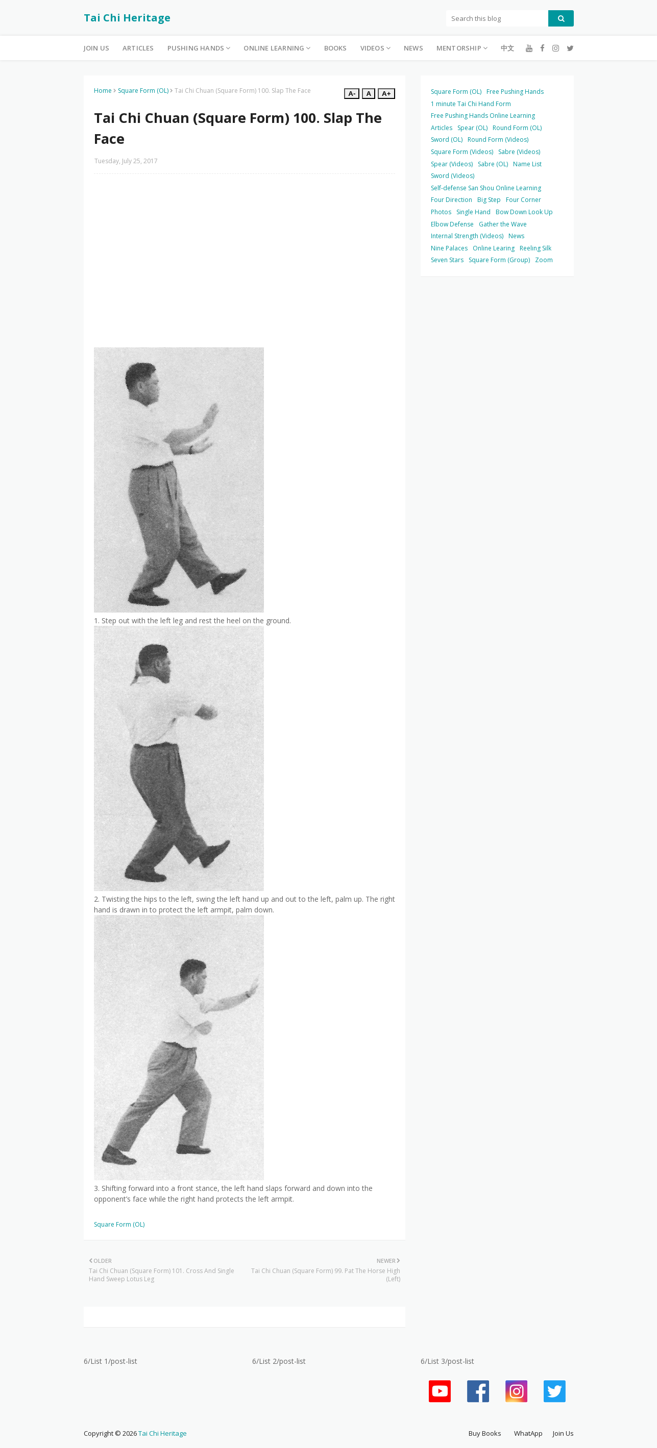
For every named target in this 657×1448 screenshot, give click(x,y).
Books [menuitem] (335, 48)
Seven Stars (447, 260)
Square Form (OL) (143, 90)
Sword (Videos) (452, 175)
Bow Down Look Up (524, 212)
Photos (441, 212)
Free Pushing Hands (515, 91)
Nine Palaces (449, 248)
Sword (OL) (447, 139)
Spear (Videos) (452, 164)
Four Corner (523, 199)
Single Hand (473, 212)
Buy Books (485, 1433)
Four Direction (451, 199)
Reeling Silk (535, 248)
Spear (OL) (472, 127)
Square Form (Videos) (462, 151)
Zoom (544, 260)
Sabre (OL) (493, 164)
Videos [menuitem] (372, 48)
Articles (441, 127)
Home (103, 90)
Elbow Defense (452, 224)
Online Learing (494, 248)
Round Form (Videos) (498, 139)
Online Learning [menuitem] (274, 48)
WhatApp (528, 1433)
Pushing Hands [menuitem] (196, 48)
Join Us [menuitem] (96, 48)
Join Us (563, 1433)
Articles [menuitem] (138, 48)
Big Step (489, 199)
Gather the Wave (503, 224)
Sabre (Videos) (519, 151)
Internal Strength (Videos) (467, 236)
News (516, 236)
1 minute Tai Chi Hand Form (471, 103)
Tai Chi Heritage (127, 17)
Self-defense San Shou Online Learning (486, 188)
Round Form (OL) (517, 127)
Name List (527, 164)
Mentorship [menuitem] (458, 48)
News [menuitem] (413, 48)
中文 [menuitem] (507, 48)
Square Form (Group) (499, 260)
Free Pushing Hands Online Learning (483, 115)
